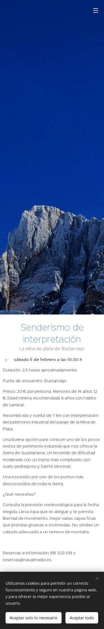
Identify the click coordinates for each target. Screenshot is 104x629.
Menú (95, 10)
